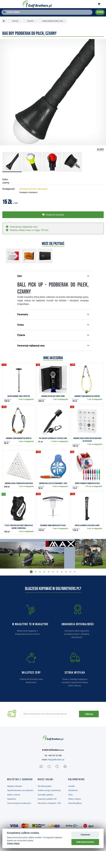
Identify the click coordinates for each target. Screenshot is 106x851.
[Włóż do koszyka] (53, 214)
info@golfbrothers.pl (55, 759)
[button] (31, 571)
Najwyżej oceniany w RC (51, 841)
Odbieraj (89, 714)
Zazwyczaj (33, 188)
